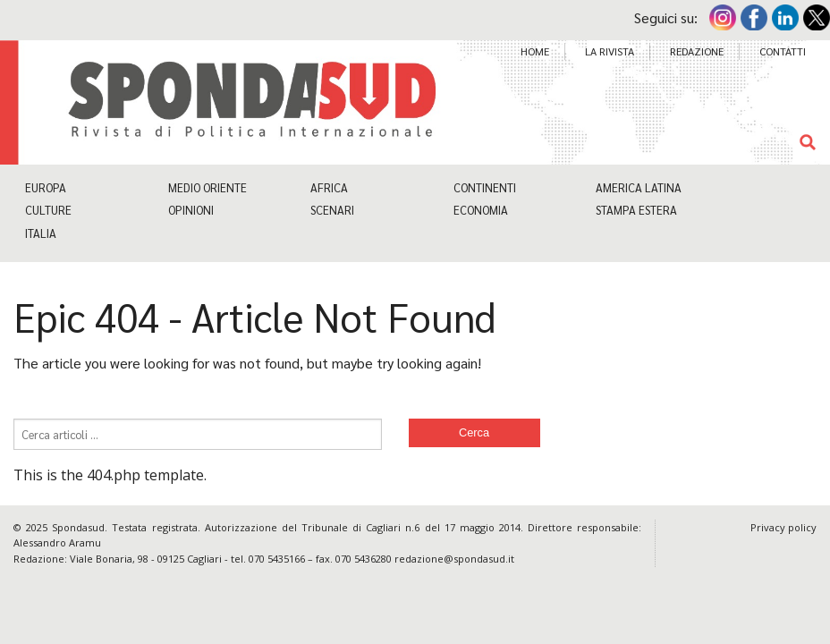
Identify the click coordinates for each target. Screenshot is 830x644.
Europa (45, 187)
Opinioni (191, 209)
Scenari (332, 209)
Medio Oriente (207, 187)
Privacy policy (783, 527)
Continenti (484, 187)
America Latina (639, 187)
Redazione (697, 51)
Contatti (782, 51)
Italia (40, 233)
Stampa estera (636, 209)
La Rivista (609, 51)
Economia (480, 209)
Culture (48, 209)
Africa (329, 187)
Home (535, 51)
